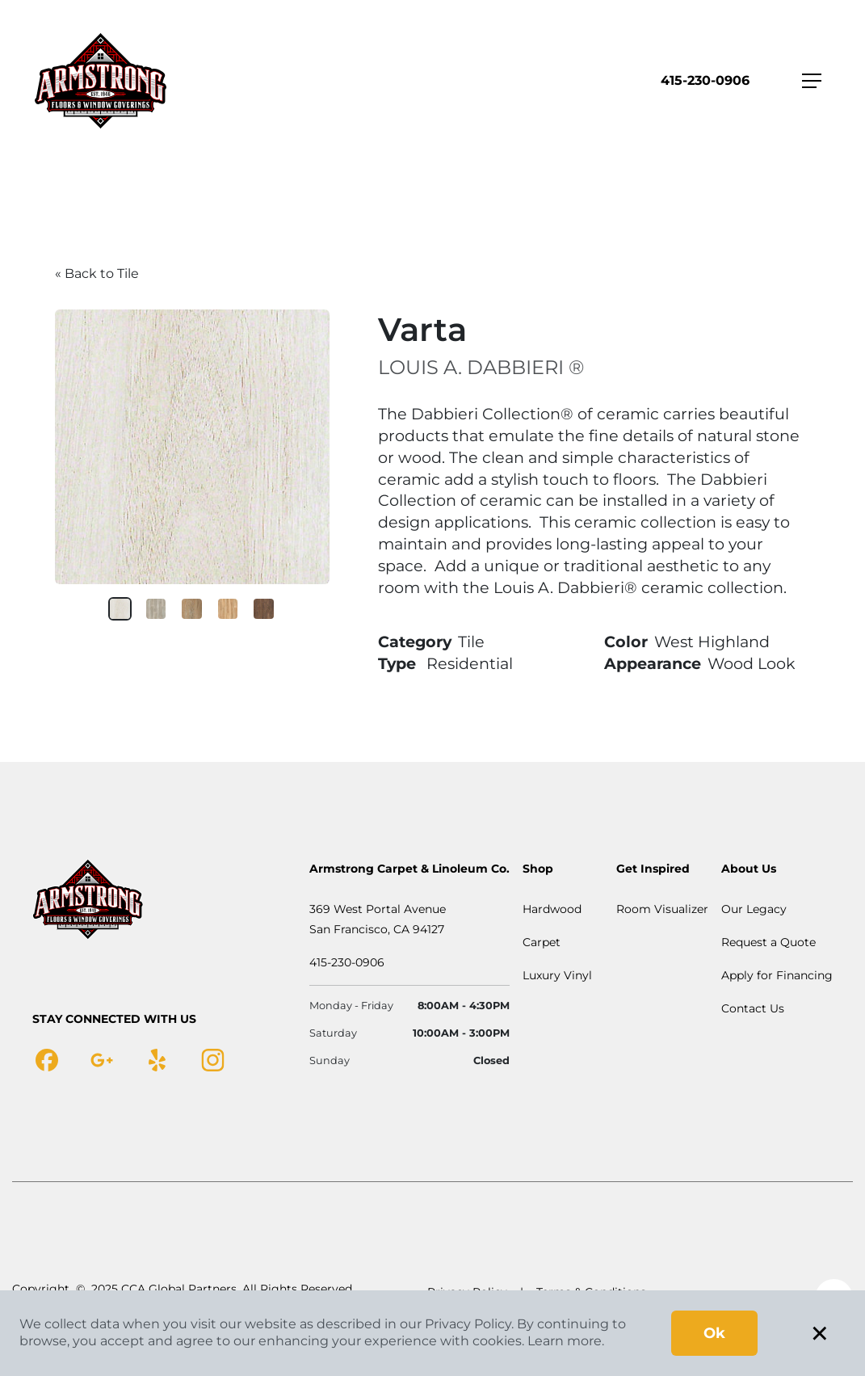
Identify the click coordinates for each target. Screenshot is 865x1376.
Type (397, 663)
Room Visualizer (662, 909)
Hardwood (552, 909)
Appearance (652, 663)
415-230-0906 (705, 80)
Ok (714, 1333)
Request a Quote (768, 942)
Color (626, 641)
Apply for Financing (777, 975)
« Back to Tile (97, 273)
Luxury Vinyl (557, 975)
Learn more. (565, 1341)
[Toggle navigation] (811, 81)
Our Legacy (754, 909)
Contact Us (752, 1008)
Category (414, 641)
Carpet (542, 942)
